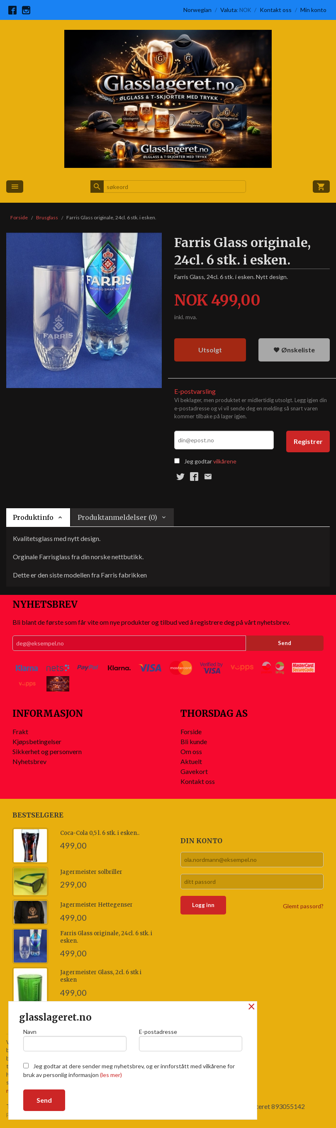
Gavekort (194, 771)
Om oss (191, 751)
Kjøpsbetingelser (36, 741)
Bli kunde (193, 741)
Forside (19, 217)
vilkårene (224, 461)
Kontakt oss (197, 781)
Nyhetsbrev (29, 761)
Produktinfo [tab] (33, 517)
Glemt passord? (303, 906)
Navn (75, 1039)
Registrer (308, 441)
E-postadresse (190, 1039)
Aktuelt (191, 761)
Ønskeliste (294, 350)
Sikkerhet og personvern (47, 751)
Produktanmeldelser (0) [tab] (117, 517)
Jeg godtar (198, 461)
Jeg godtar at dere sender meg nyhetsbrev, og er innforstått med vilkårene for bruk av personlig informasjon (129, 1070)
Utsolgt (210, 350)
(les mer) (111, 1074)
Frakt (20, 731)
